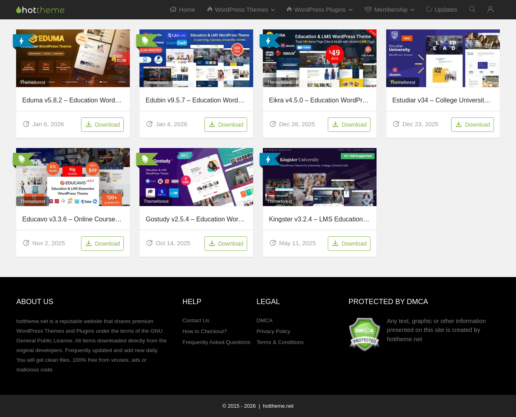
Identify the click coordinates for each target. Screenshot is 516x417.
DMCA (264, 320)
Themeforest (32, 82)
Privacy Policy (273, 331)
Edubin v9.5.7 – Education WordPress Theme (211, 100)
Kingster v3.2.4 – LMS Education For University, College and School (366, 219)
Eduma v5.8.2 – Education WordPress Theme (87, 100)
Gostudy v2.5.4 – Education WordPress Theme (213, 219)
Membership (386, 9)
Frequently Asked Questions (216, 342)
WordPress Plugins (316, 9)
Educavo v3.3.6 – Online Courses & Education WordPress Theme (116, 219)
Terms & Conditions (280, 342)
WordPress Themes (237, 9)
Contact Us (195, 320)
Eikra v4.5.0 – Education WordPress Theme (331, 100)
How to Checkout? (204, 331)
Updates (441, 9)
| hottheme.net (275, 406)
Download (102, 125)
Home (182, 9)
